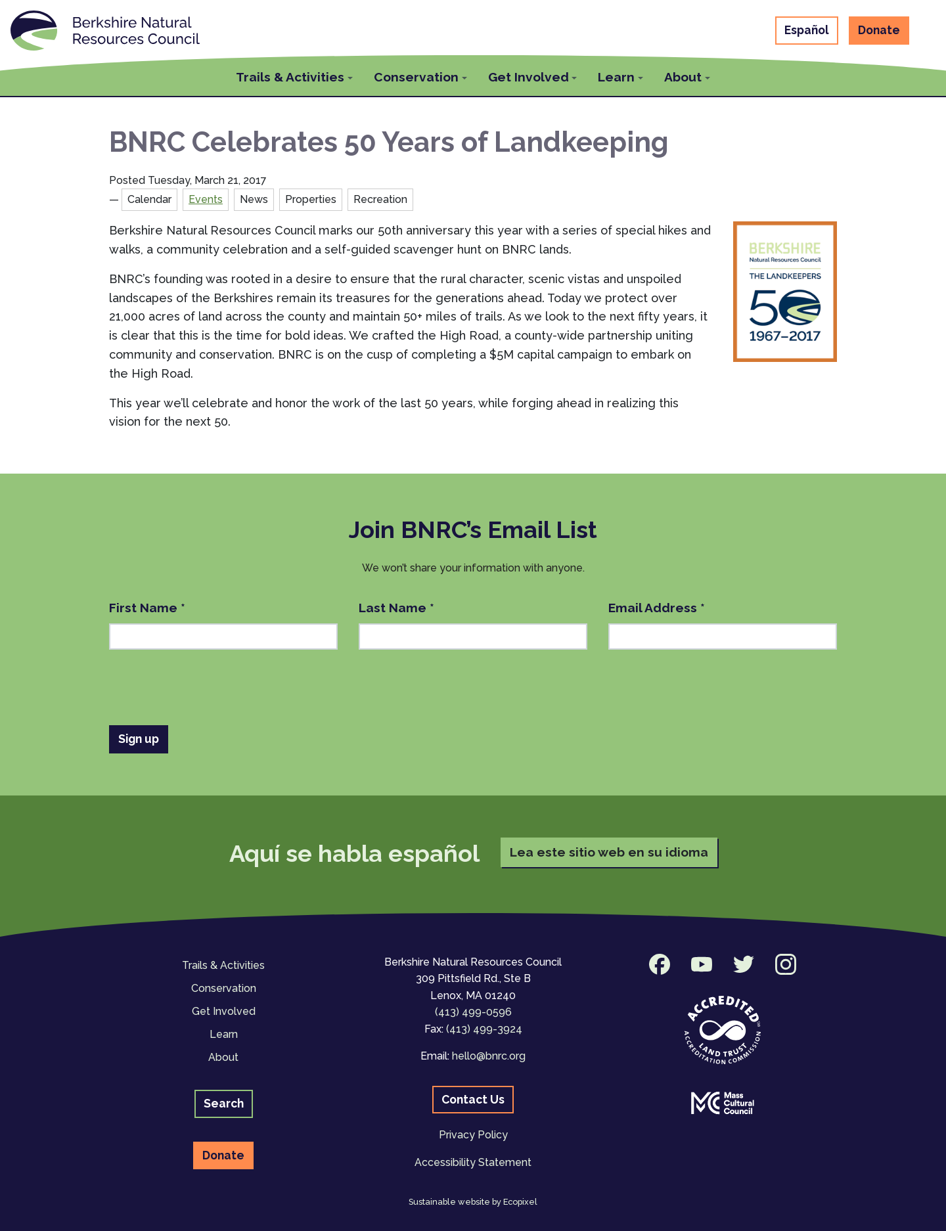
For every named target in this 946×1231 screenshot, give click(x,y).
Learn (224, 1034)
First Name (147, 607)
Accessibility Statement (473, 1162)
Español (806, 30)
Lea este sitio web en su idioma (609, 852)
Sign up (138, 739)
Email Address (656, 607)
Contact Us (473, 1099)
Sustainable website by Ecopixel (473, 1202)
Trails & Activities (223, 965)
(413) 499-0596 (473, 1012)
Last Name (396, 607)
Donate (879, 30)
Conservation (223, 988)
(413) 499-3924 (484, 1029)
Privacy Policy (473, 1135)
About (223, 1057)
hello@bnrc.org (489, 1056)
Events (206, 199)
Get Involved (224, 1011)
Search (224, 1103)
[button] (294, 75)
